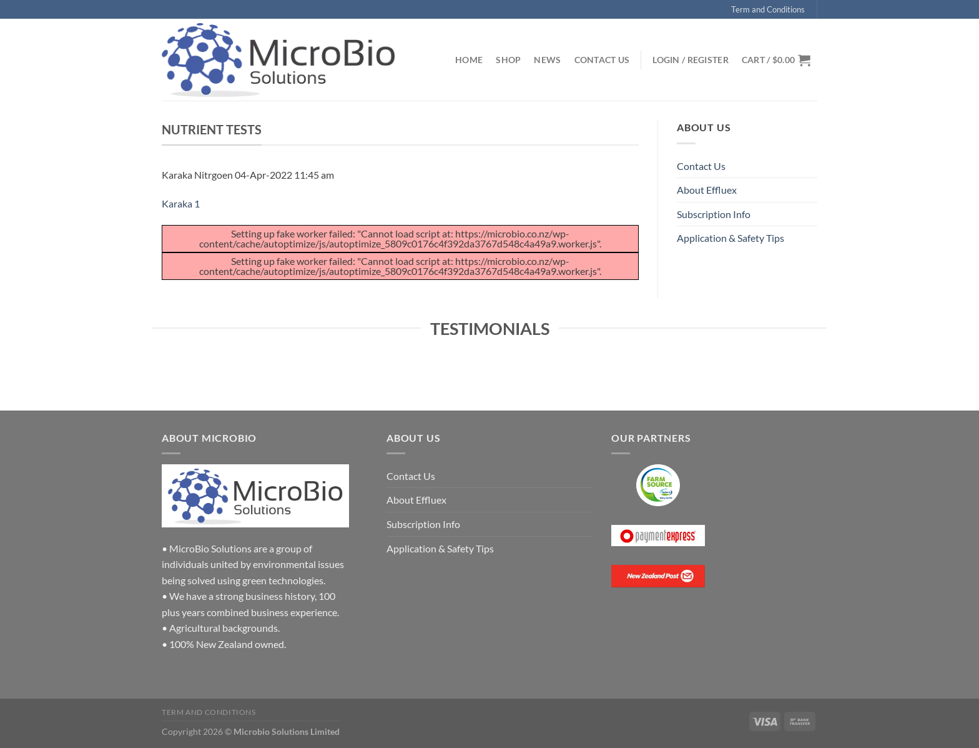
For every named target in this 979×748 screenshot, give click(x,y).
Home (469, 59)
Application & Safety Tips (730, 238)
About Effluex (707, 190)
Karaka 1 (181, 203)
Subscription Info (713, 214)
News (547, 59)
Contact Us (602, 59)
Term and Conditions (768, 9)
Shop (508, 59)
